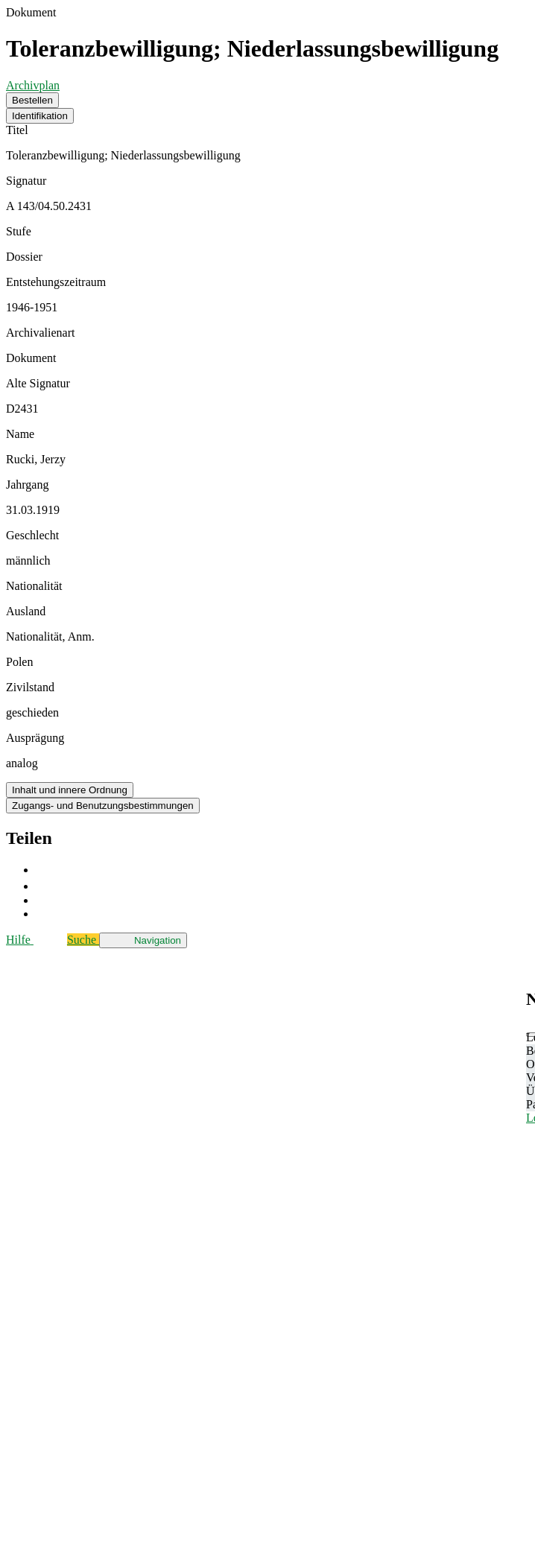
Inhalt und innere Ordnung (69, 790)
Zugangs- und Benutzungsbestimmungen (103, 805)
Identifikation (40, 115)
